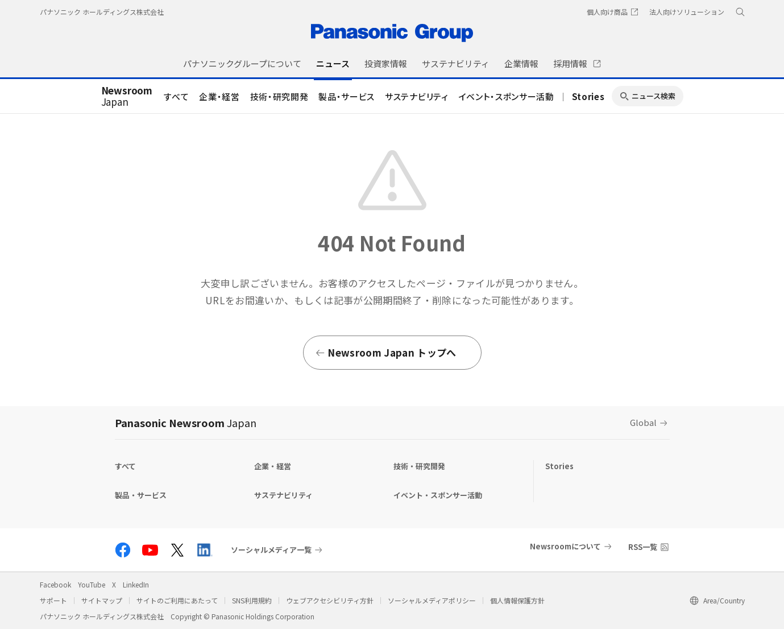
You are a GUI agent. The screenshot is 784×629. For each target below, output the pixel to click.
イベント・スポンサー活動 (506, 96)
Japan (127, 97)
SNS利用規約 (252, 600)
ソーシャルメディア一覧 (271, 549)
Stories (588, 96)
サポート (53, 600)
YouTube (91, 584)
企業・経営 (219, 96)
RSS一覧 (642, 546)
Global (643, 422)
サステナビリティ (416, 96)
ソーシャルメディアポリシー (432, 600)
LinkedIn (136, 584)
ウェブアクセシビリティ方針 (330, 600)
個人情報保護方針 (517, 600)
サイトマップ (101, 600)
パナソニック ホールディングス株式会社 (102, 11)
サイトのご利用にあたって (177, 600)
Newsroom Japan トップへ (386, 352)
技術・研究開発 (279, 96)
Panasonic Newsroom (185, 422)
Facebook (55, 584)
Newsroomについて (565, 546)
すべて (176, 96)
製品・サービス (346, 96)
